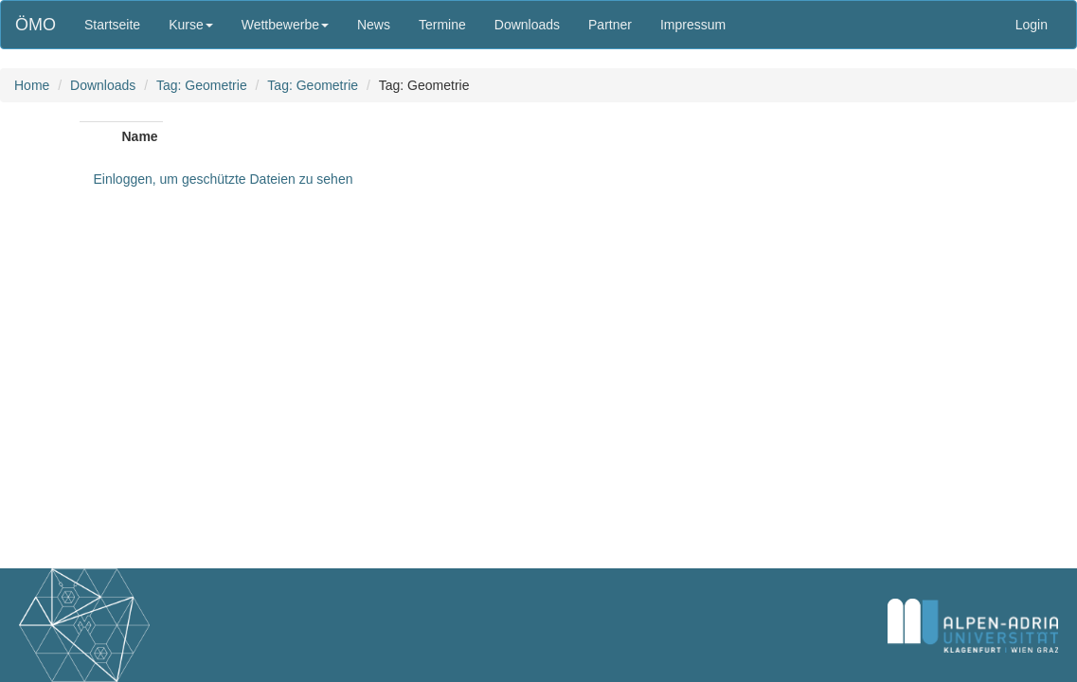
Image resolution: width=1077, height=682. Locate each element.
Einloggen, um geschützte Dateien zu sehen (223, 179)
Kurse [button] (191, 24)
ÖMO (35, 24)
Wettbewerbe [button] (285, 24)
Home (31, 85)
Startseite (112, 24)
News (373, 24)
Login (1031, 24)
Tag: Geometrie (201, 85)
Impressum (693, 24)
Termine (442, 24)
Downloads (527, 24)
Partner (610, 24)
